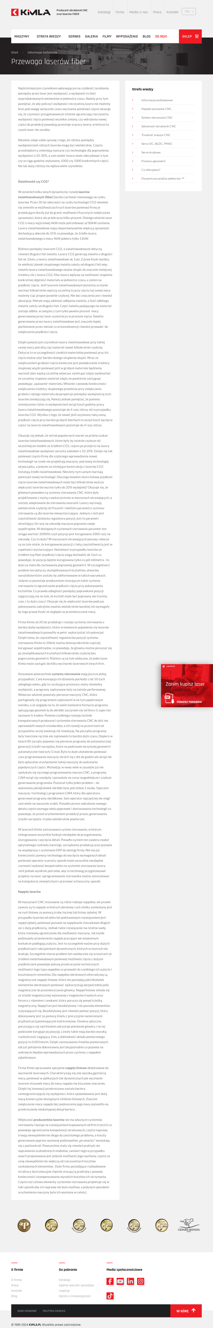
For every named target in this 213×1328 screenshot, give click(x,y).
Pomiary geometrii (153, 161)
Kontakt (172, 12)
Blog (147, 36)
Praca (157, 12)
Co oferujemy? (150, 169)
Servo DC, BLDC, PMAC (157, 143)
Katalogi (104, 12)
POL (187, 11)
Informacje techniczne (42, 52)
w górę (186, 1310)
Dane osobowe (27, 1311)
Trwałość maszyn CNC (156, 135)
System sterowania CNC (157, 117)
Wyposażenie (127, 36)
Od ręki (161, 36)
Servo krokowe (151, 152)
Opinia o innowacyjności (75, 1296)
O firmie (16, 1280)
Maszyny (21, 36)
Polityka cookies (54, 1311)
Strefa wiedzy (49, 36)
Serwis (74, 36)
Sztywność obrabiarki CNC (158, 126)
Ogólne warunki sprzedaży (76, 1285)
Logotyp (64, 1291)
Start (14, 52)
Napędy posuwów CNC (156, 109)
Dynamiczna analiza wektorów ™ (162, 178)
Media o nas (138, 12)
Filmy (107, 36)
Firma (120, 12)
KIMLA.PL (35, 1325)
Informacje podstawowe (157, 100)
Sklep (190, 36)
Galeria (91, 36)
